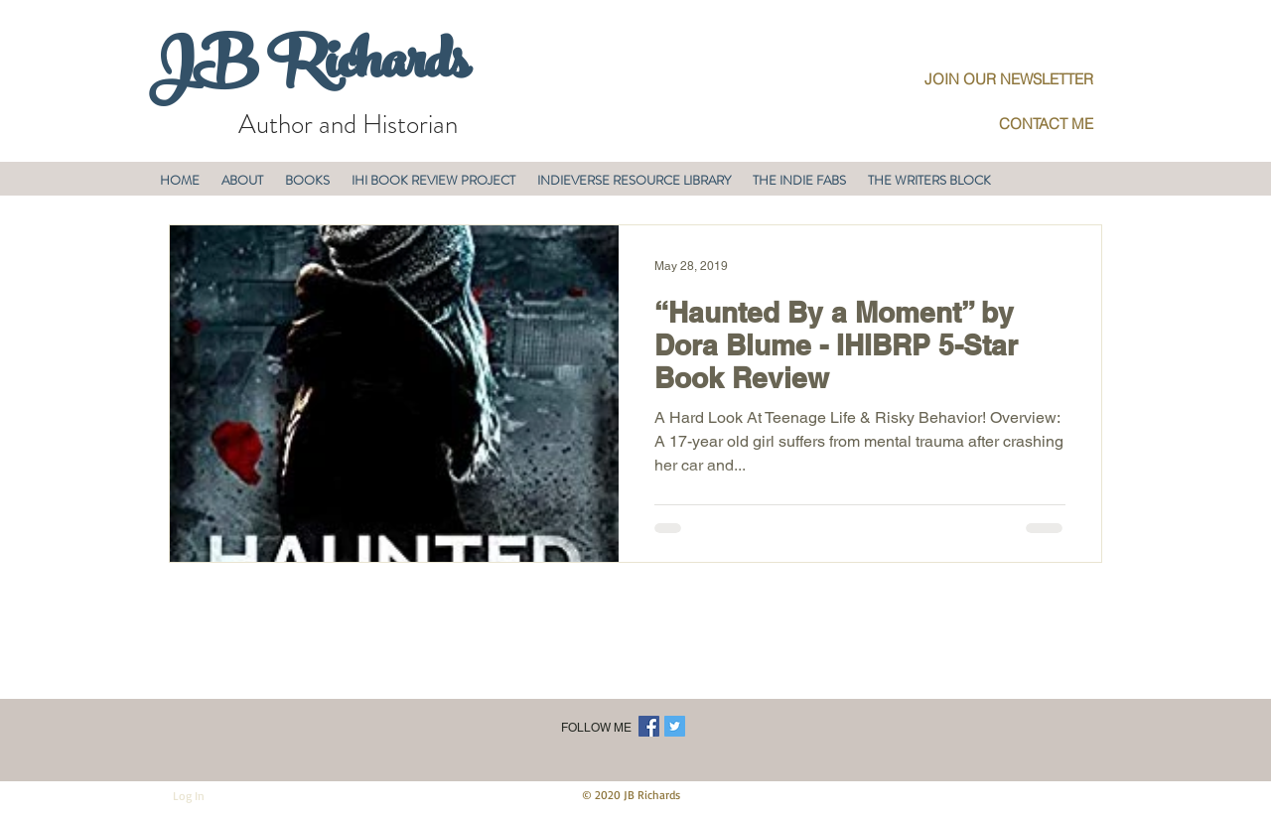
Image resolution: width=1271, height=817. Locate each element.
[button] (242, 180)
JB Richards (308, 68)
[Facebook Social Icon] (648, 726)
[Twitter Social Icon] (674, 726)
